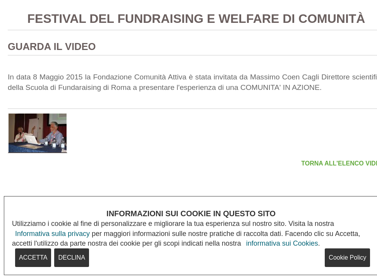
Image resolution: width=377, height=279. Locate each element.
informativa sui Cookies (282, 243)
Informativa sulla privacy (52, 234)
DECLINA (71, 257)
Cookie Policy (347, 257)
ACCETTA (33, 257)
